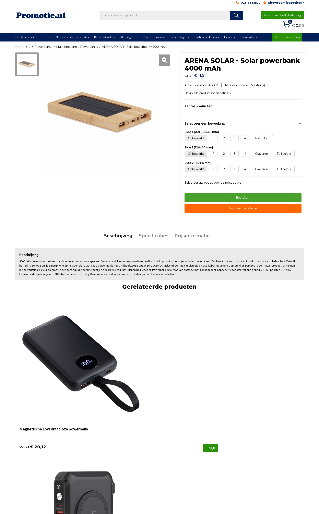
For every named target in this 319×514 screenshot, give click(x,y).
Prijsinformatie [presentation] (192, 233)
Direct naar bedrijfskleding (282, 15)
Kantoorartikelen (205, 37)
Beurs (228, 37)
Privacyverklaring (248, 437)
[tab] (118, 234)
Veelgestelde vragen (107, 431)
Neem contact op (287, 37)
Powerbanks (43, 47)
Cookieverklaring (248, 431)
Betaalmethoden (177, 431)
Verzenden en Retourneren (184, 437)
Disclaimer (243, 442)
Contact (170, 426)
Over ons (99, 426)
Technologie (177, 37)
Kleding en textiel (132, 37)
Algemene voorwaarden (253, 426)
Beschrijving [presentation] (118, 233)
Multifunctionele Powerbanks (77, 47)
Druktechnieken (26, 37)
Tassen (157, 37)
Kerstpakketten (105, 37)
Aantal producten (198, 104)
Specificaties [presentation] (153, 233)
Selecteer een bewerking (205, 121)
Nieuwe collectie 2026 (71, 37)
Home (46, 37)
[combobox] (165, 15)
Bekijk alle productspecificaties (208, 91)
